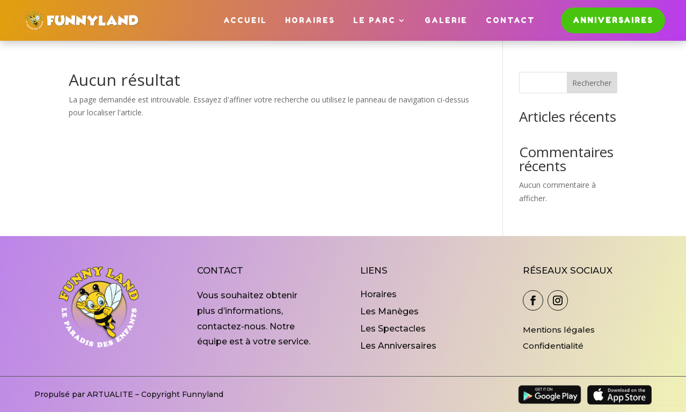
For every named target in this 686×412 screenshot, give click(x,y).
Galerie (446, 20)
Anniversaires (613, 20)
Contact (510, 20)
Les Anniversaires (398, 346)
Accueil (245, 20)
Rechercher (591, 83)
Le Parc (374, 20)
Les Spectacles (393, 328)
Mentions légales (559, 330)
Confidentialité (553, 346)
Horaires (310, 20)
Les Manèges (389, 311)
